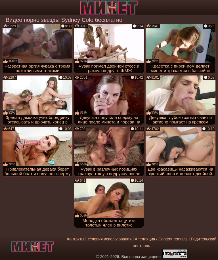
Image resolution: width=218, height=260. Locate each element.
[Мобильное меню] (5, 7)
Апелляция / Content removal (161, 239)
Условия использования (109, 239)
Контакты (75, 239)
